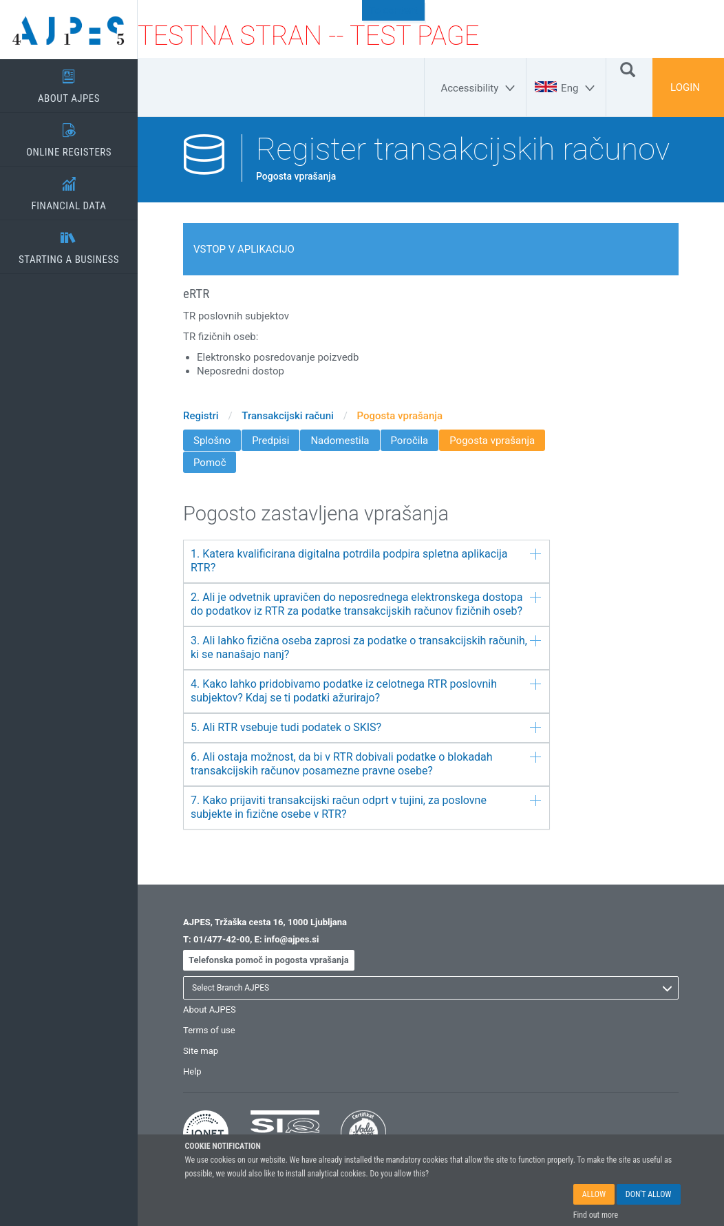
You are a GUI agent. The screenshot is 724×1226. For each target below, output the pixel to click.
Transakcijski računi (288, 416)
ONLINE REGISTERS (69, 135)
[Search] (627, 68)
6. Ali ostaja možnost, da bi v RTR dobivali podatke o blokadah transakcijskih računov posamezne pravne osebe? (366, 763)
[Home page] (69, 29)
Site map (200, 1051)
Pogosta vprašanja (400, 416)
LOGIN (685, 87)
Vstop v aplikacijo (244, 249)
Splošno (212, 440)
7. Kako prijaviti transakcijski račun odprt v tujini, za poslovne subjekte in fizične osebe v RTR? (366, 807)
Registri (201, 416)
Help (192, 1071)
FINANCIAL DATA (69, 189)
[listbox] (431, 988)
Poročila (410, 440)
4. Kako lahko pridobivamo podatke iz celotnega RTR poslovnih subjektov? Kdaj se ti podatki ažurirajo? (366, 690)
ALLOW (594, 1195)
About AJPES (209, 1009)
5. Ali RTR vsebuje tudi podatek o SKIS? (366, 727)
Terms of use (209, 1030)
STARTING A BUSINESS (69, 243)
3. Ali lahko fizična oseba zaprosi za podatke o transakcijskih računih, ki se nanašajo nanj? (366, 647)
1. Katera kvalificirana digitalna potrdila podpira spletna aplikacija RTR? (366, 560)
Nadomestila (339, 440)
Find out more (595, 1215)
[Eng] (580, 88)
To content (393, 10)
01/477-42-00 (221, 939)
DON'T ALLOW (649, 1195)
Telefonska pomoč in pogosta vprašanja (269, 960)
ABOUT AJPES (69, 82)
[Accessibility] (479, 88)
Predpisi (270, 440)
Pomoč (209, 462)
